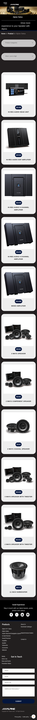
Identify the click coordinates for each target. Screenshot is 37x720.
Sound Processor (6, 638)
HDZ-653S (18, 492)
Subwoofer (5, 645)
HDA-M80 (18, 301)
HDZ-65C (18, 397)
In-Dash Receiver (6, 636)
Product (11, 33)
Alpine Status (21, 33)
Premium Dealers (29, 633)
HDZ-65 (18, 444)
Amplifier (4, 640)
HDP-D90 (18, 155)
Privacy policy (18, 717)
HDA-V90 (18, 203)
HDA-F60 (18, 252)
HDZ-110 (18, 587)
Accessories (5, 647)
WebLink (4, 650)
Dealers (23, 633)
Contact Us (23, 639)
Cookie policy (25, 717)
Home (3, 33)
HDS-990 (18, 107)
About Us (23, 624)
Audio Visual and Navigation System (11, 633)
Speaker (4, 643)
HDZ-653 (18, 349)
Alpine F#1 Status (7, 629)
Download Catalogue (26, 627)
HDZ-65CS (18, 540)
